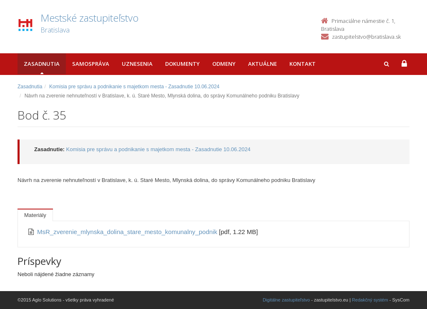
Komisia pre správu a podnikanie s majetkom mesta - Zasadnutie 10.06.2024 (134, 87)
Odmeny (224, 63)
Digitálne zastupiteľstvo (286, 299)
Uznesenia (137, 63)
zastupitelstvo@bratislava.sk (366, 36)
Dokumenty (182, 63)
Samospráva (90, 63)
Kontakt (302, 63)
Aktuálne (262, 63)
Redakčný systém (370, 299)
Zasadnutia (42, 63)
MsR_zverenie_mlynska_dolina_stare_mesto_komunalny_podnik (128, 231)
